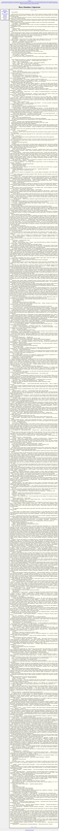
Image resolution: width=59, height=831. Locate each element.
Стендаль (46, 2)
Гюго (29, 1)
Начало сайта (5, 10)
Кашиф (50, 1)
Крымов (5, 2)
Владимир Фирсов (55, 2)
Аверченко (3, 1)
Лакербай (9, 2)
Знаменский (41, 1)
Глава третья (5, 16)
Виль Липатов (13, 2)
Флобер (21, 3)
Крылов (2, 2)
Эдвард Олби (36, 2)
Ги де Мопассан (25, 2)
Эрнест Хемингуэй (33, 3)
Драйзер (37, 1)
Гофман (26, 1)
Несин (33, 2)
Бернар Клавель (54, 1)
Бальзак (7, 1)
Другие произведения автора (5, 12)
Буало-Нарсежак (16, 1)
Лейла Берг (11, 1)
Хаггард (27, 3)
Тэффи (50, 2)
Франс (25, 3)
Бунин (24, 1)
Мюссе (30, 2)
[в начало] (29, 0)
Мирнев (21, 2)
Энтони (37, 3)
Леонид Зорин (46, 1)
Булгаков (20, 1)
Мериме (17, 2)
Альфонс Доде (33, 1)
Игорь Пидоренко (42, 2)
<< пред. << (32, 10)
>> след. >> (35, 10)
